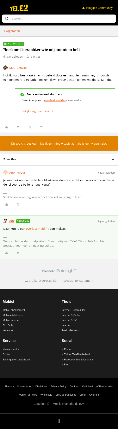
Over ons (94, 394)
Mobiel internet (11, 320)
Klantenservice (11, 349)
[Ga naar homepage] (19, 8)
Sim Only (8, 325)
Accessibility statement (77, 281)
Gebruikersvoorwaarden (41, 281)
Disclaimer (41, 386)
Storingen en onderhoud (16, 359)
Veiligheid (87, 386)
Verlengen (8, 330)
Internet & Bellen (71, 315)
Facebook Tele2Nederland (79, 359)
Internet (66, 325)
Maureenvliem (19, 68)
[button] (4, 9)
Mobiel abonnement (14, 310)
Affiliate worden (104, 386)
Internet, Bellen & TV (73, 310)
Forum (67, 349)
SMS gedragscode (66, 394)
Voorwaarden (24, 386)
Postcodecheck (70, 330)
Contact (7, 354)
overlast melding (55, 100)
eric (11, 221)
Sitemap (9, 386)
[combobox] (59, 19)
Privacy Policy (58, 386)
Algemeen (13, 31)
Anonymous (17, 172)
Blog (66, 364)
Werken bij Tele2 (27, 394)
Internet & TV (69, 320)
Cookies (74, 386)
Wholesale (46, 394)
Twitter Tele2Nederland (77, 354)
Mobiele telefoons (13, 315)
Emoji (83, 394)
